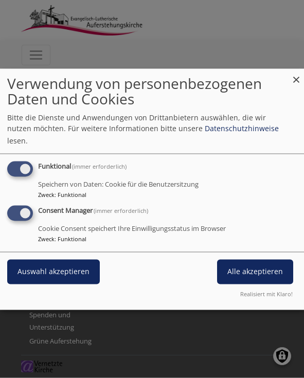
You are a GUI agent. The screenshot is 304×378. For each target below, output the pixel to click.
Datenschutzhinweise (242, 128)
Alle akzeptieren (255, 271)
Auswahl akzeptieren (53, 271)
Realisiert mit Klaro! (266, 294)
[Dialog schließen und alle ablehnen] (296, 74)
